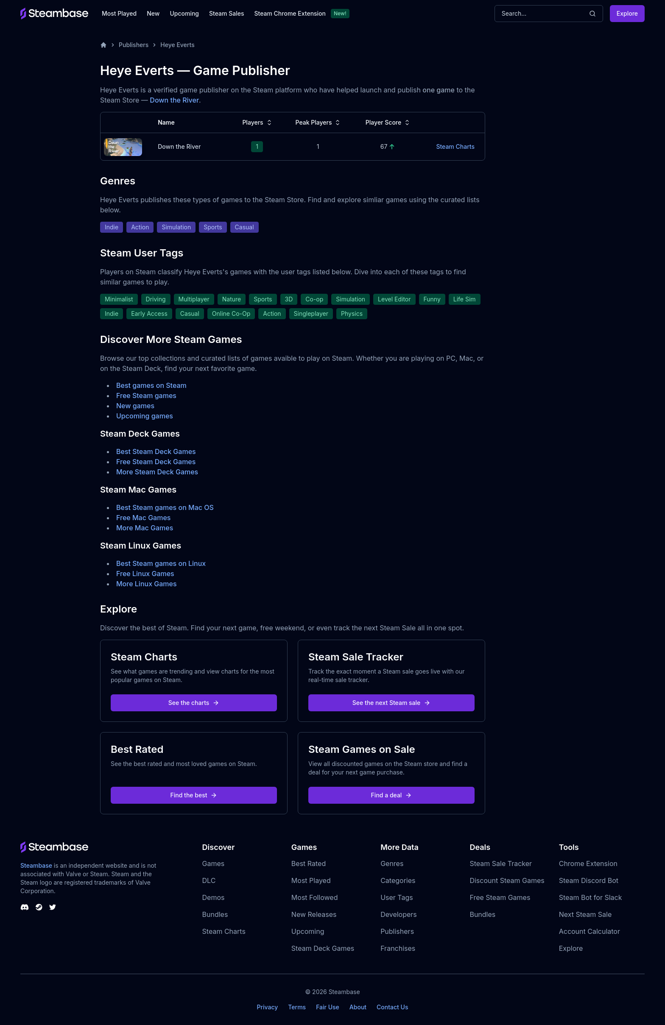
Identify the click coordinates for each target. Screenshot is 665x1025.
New (153, 13)
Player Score (388, 122)
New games (135, 405)
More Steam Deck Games (157, 472)
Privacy (267, 1007)
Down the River (174, 100)
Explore (627, 13)
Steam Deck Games (322, 948)
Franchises (397, 948)
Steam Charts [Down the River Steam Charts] (455, 146)
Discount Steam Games (506, 880)
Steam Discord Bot (588, 880)
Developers (398, 914)
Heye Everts (177, 44)
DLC (209, 880)
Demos (213, 897)
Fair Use (327, 1007)
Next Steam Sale (585, 914)
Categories (397, 880)
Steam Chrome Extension (290, 13)
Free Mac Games (143, 517)
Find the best (194, 795)
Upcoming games (144, 416)
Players (257, 122)
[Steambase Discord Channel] (24, 907)
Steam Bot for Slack (590, 897)
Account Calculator (589, 931)
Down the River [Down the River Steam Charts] (179, 146)
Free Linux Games (145, 573)
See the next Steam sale (391, 702)
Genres (391, 863)
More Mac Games (144, 528)
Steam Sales (226, 13)
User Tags (396, 897)
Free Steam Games (499, 897)
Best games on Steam (151, 385)
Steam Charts (224, 931)
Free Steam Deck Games (156, 461)
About (357, 1007)
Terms (297, 1007)
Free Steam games (146, 395)
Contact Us (392, 1007)
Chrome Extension (588, 863)
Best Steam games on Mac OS (165, 507)
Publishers (133, 44)
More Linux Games (146, 583)
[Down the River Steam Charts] (123, 146)
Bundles (215, 914)
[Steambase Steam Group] (39, 907)
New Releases (314, 914)
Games (213, 863)
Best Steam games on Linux (161, 563)
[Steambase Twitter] (52, 907)
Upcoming (184, 13)
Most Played (119, 13)
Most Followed (314, 897)
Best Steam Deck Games (156, 451)
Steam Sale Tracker (500, 863)
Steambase (36, 865)
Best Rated (308, 863)
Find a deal (391, 795)
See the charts (194, 702)
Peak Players (318, 122)
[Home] (103, 45)
